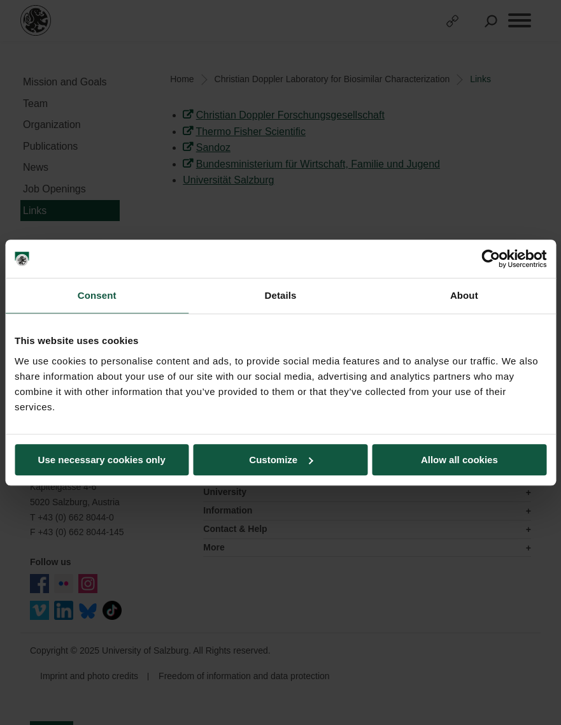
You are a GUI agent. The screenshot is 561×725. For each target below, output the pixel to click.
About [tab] (464, 295)
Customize (281, 459)
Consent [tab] (97, 295)
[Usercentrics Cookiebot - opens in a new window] (490, 258)
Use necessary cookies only (102, 459)
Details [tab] (281, 295)
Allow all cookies (459, 459)
